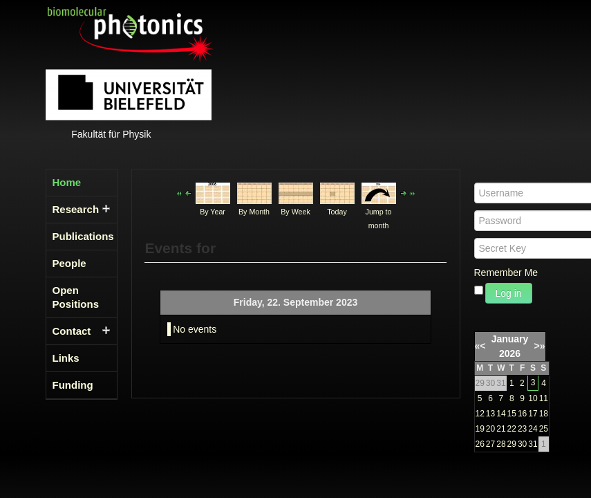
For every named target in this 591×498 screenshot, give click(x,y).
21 (500, 429)
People (69, 263)
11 (543, 398)
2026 (509, 353)
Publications (77, 236)
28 (500, 444)
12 (480, 413)
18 (543, 413)
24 (532, 429)
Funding (73, 385)
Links (66, 358)
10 (532, 398)
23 (522, 429)
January (510, 338)
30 (522, 444)
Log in (509, 293)
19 (480, 429)
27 (490, 444)
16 (522, 413)
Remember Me (506, 272)
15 (511, 413)
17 (532, 413)
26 (480, 444)
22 (511, 429)
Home (67, 182)
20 (490, 429)
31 (532, 444)
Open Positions (76, 297)
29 (511, 444)
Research (76, 209)
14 (500, 413)
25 (543, 429)
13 (490, 413)
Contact (72, 331)
